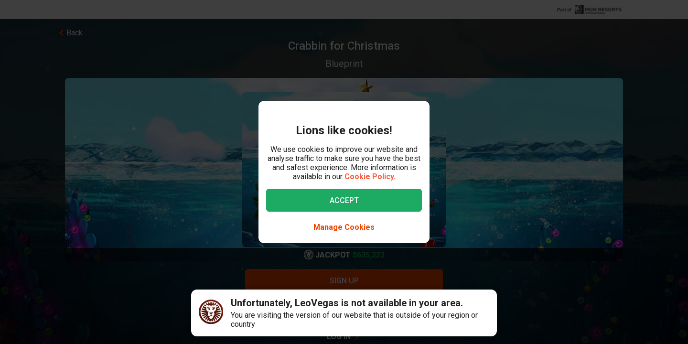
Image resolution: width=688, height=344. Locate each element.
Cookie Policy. (370, 176)
